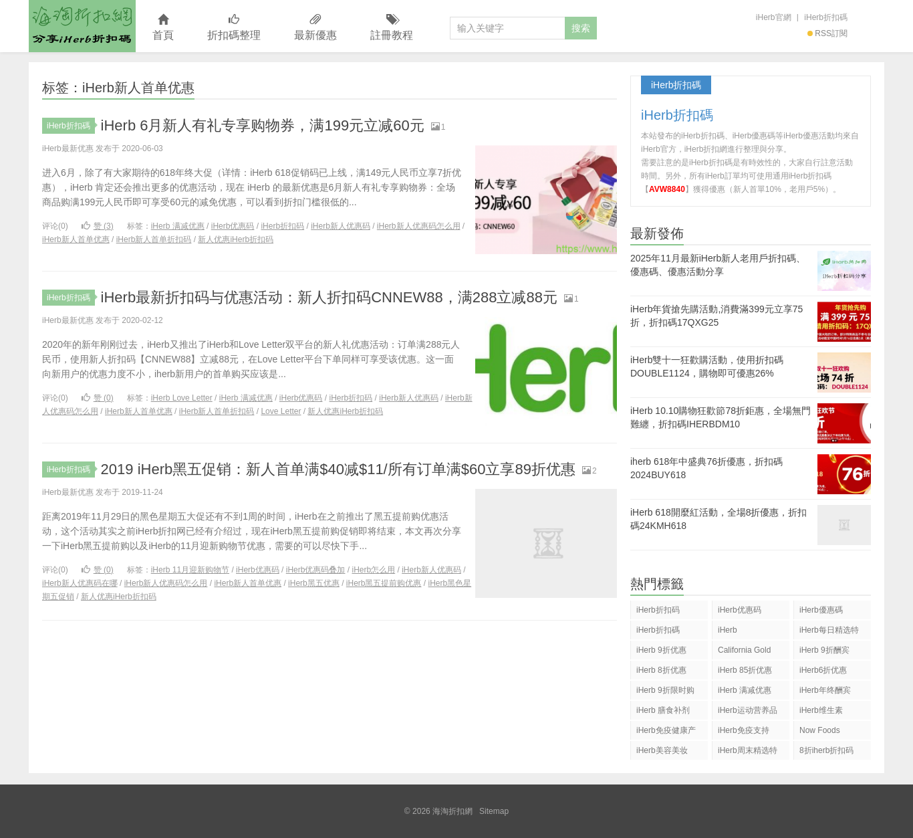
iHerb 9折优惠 (661, 650)
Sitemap (494, 811)
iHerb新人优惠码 (340, 226)
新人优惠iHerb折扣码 (235, 239)
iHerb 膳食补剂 (663, 710)
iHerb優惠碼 (821, 610)
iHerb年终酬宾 (825, 690)
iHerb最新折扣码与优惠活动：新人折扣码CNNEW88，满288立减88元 (329, 297)
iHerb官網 (773, 17)
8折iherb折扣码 (826, 750)
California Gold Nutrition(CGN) (744, 652)
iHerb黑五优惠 (314, 583)
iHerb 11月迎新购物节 (190, 569)
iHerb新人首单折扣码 (154, 239)
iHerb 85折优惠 (745, 670)
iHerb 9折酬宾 (824, 650)
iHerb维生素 (821, 710)
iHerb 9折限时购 (665, 690)
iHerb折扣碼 (825, 17)
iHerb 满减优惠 (178, 226)
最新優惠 (315, 28)
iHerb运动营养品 (747, 710)
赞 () (98, 226)
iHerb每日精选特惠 (829, 632)
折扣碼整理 (234, 28)
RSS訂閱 (827, 33)
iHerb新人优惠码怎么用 (419, 226)
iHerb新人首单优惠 (76, 239)
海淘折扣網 (82, 26)
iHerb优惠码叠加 (316, 569)
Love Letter (281, 411)
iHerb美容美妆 (662, 750)
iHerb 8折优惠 (661, 670)
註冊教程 (391, 28)
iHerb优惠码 (233, 226)
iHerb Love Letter (182, 398)
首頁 (163, 28)
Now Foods (819, 730)
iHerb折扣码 (282, 226)
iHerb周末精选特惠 (747, 753)
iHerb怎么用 (373, 569)
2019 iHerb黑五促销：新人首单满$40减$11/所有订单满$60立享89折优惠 (338, 469)
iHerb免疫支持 (743, 730)
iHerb (727, 630)
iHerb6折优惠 (823, 670)
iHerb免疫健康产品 (666, 733)
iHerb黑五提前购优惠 (384, 583)
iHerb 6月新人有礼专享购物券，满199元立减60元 (262, 125)
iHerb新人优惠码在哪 (80, 583)
